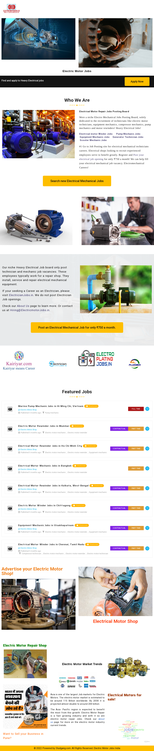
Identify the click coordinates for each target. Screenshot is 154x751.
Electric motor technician (97, 554)
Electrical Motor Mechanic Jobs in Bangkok (45, 466)
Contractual (119, 429)
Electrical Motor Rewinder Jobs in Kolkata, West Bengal (53, 485)
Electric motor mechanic (55, 433)
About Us (23, 306)
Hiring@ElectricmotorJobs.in (29, 310)
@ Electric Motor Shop (27, 410)
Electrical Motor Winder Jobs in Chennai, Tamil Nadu (51, 544)
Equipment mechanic (98, 452)
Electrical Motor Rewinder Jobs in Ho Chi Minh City (50, 446)
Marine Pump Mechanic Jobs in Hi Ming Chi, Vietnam (50, 406)
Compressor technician (31, 554)
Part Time (136, 429)
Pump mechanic (52, 413)
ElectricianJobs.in (21, 295)
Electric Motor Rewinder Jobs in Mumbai (43, 426)
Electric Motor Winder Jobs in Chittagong (44, 505)
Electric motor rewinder (77, 433)
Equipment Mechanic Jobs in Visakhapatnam (46, 525)
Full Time (136, 409)
